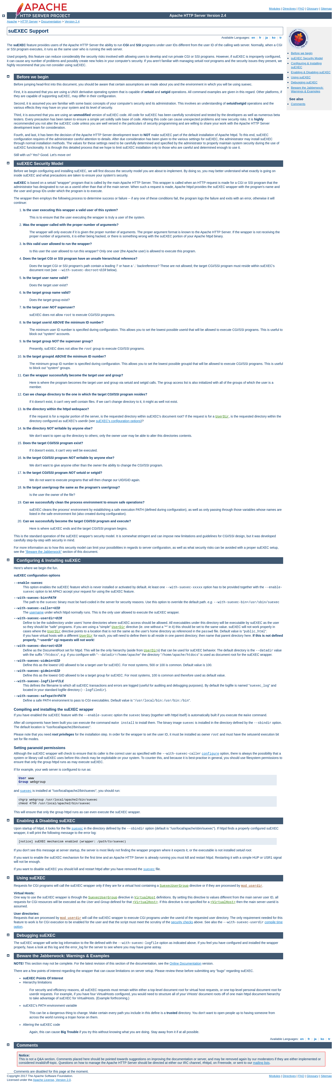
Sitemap (326, 8)
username (36, 612)
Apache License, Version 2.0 (52, 1080)
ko (273, 37)
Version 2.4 (72, 21)
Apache (12, 21)
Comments (298, 104)
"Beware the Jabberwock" (43, 552)
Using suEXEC (301, 77)
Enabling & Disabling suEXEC (311, 72)
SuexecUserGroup (174, 886)
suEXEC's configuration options (118, 421)
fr (260, 37)
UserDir (222, 416)
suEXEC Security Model (307, 58)
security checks (182, 922)
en (253, 37)
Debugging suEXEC (304, 82)
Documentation (51, 21)
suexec (25, 791)
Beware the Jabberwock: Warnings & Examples (307, 89)
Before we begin (302, 53)
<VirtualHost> (145, 902)
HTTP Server (29, 21)
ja (267, 37)
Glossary (312, 8)
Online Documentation (185, 963)
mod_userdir (251, 886)
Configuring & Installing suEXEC (49, 560)
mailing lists (261, 1063)
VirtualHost (144, 897)
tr (281, 37)
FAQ (301, 8)
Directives (289, 8)
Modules (274, 8)
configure (210, 754)
